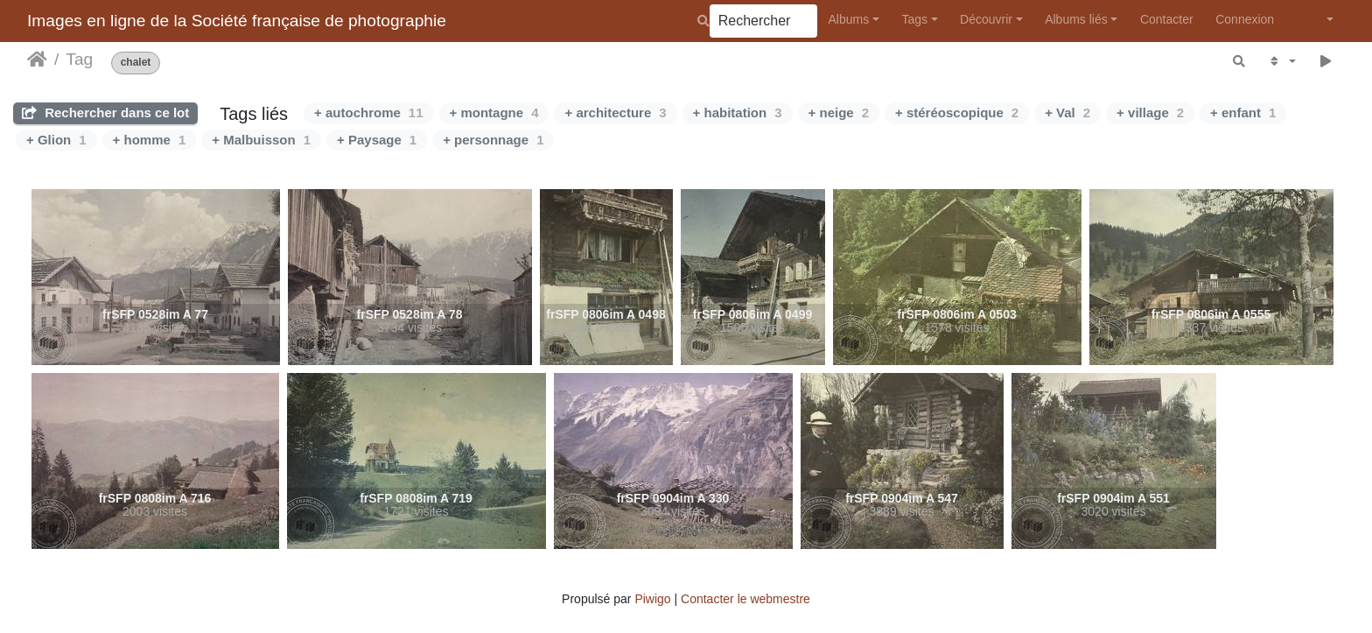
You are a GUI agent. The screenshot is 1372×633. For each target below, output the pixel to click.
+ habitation (737, 112)
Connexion (1244, 19)
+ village (1150, 112)
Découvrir (986, 19)
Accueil (37, 59)
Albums (849, 19)
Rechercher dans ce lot (105, 112)
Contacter (1167, 19)
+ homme (149, 139)
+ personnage (493, 139)
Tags (914, 19)
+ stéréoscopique (956, 112)
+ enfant (1243, 112)
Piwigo (652, 599)
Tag (79, 59)
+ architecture (615, 112)
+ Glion (56, 139)
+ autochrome (368, 112)
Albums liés (1076, 19)
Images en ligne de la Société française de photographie (236, 20)
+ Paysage (376, 139)
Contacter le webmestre (745, 599)
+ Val (1067, 112)
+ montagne (494, 112)
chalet (136, 62)
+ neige (838, 112)
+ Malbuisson (261, 139)
